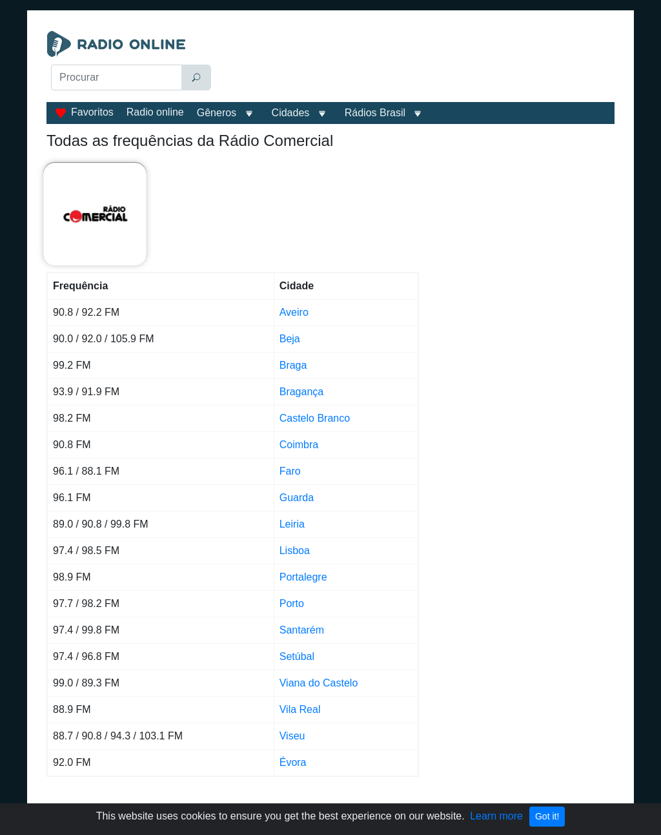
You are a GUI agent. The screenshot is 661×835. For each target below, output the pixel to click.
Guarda (297, 497)
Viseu (292, 735)
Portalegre (303, 577)
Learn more (496, 815)
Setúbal (297, 656)
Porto (292, 603)
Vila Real (300, 709)
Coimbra (299, 444)
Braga (293, 365)
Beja (290, 338)
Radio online (155, 112)
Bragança (302, 391)
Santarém (302, 629)
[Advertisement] (418, 63)
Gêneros (216, 112)
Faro (290, 471)
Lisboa (295, 550)
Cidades (291, 112)
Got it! (547, 816)
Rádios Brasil (375, 112)
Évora (293, 762)
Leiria (292, 524)
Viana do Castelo (319, 682)
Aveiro (294, 312)
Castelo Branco (315, 418)
